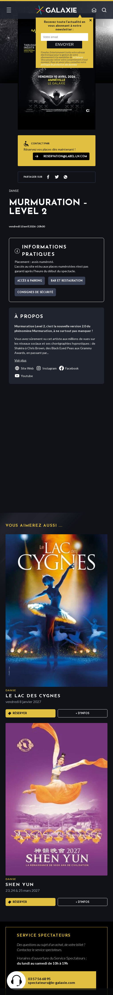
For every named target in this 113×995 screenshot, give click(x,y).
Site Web (24, 368)
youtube (23, 375)
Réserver (20, 713)
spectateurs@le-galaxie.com (51, 982)
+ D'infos (82, 713)
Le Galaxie (78, 57)
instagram (46, 368)
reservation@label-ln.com (65, 156)
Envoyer (64, 44)
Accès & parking (29, 281)
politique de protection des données (59, 64)
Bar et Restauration (67, 281)
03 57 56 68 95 (39, 979)
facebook (69, 368)
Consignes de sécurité (35, 292)
